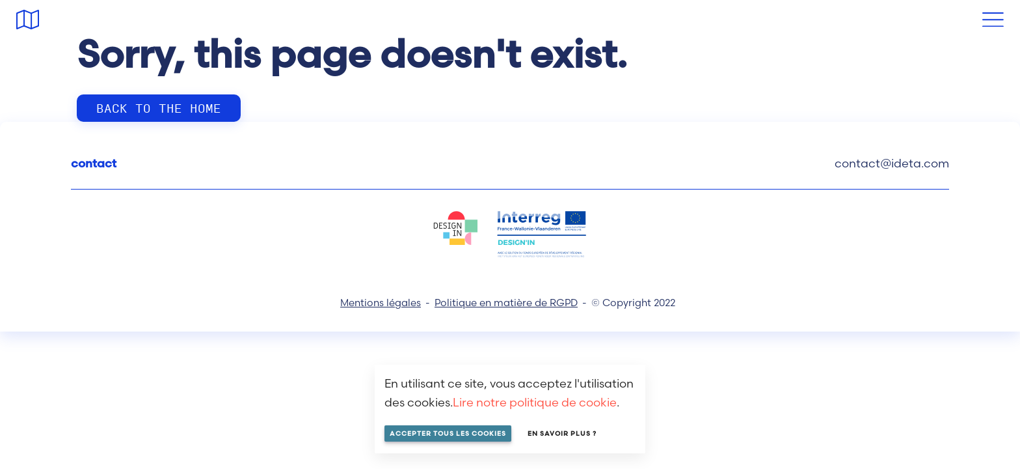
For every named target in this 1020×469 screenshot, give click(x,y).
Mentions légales (380, 302)
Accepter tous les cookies (448, 433)
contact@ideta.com (892, 163)
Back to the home (158, 107)
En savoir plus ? (562, 433)
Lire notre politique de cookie (535, 402)
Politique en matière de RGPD (506, 302)
